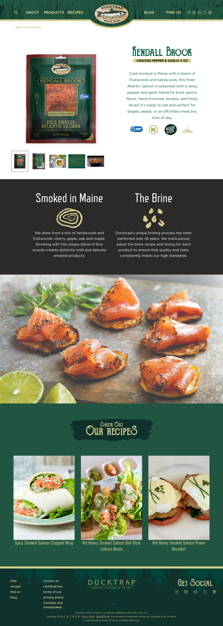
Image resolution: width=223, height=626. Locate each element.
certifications (53, 586)
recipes (75, 12)
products (54, 12)
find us (173, 12)
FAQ (13, 581)
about (32, 12)
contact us (51, 581)
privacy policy (53, 597)
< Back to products (27, 27)
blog (149, 12)
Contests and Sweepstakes (53, 603)
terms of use (52, 592)
